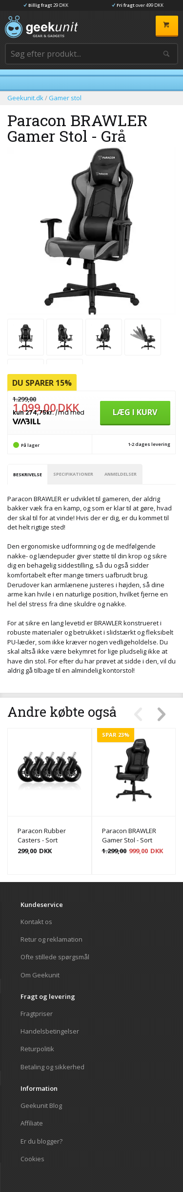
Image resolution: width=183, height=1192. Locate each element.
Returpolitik (37, 1048)
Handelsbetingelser (49, 1031)
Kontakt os (36, 922)
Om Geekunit (40, 975)
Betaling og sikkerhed (52, 1066)
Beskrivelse (27, 474)
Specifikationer (73, 474)
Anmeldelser (120, 474)
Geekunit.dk (25, 97)
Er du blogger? (41, 1141)
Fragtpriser (36, 1014)
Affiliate (31, 1123)
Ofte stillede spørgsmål (54, 956)
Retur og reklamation (51, 939)
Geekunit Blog (41, 1106)
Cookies (32, 1158)
